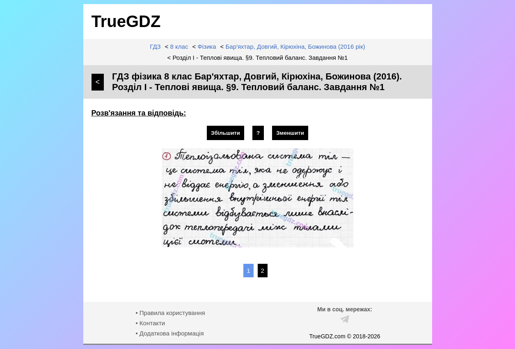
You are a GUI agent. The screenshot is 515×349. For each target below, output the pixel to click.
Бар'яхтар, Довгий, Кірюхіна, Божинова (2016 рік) (295, 46)
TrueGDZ (126, 21)
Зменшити (290, 133)
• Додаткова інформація (169, 333)
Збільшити (225, 133)
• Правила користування (170, 312)
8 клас (179, 46)
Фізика (206, 46)
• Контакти (150, 323)
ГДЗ (155, 46)
